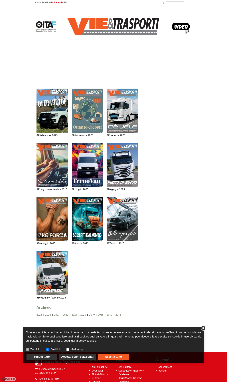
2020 (83, 314)
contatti (162, 370)
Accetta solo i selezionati (77, 356)
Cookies (8, 379)
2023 (57, 314)
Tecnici (34, 349)
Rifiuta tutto (42, 356)
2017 (109, 314)
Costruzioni (98, 370)
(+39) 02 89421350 (48, 378)
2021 (74, 314)
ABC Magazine (100, 367)
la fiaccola (57, 2)
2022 (65, 314)
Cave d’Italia (125, 367)
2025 (39, 314)
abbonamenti (165, 367)
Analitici (55, 349)
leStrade (96, 378)
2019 (92, 314)
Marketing (76, 349)
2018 (100, 314)
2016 (118, 314)
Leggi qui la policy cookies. (80, 340)
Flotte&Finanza (100, 374)
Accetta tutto (113, 356)
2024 (48, 314)
